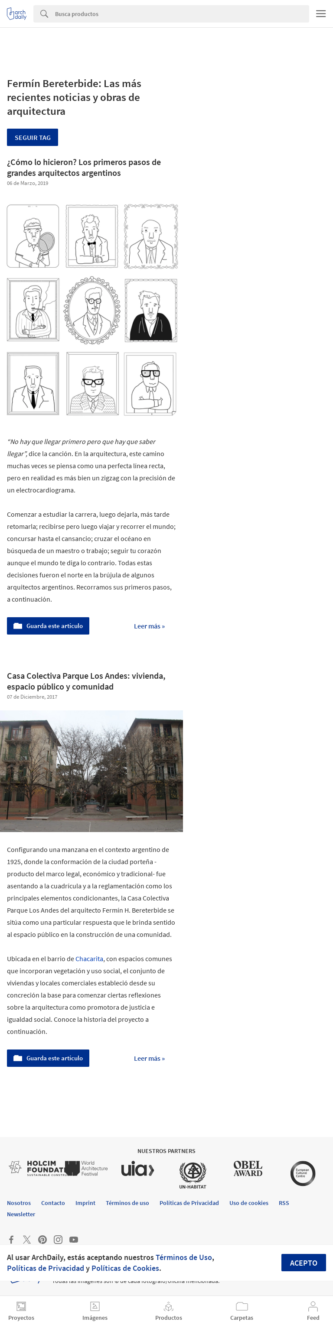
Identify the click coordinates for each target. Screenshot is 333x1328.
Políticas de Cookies (125, 1268)
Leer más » (149, 626)
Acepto (303, 1263)
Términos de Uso (184, 1257)
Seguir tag (33, 137)
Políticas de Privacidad (45, 1268)
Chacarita (89, 958)
